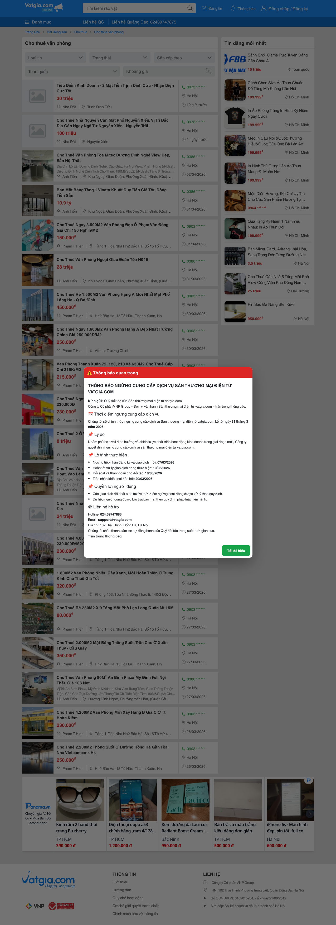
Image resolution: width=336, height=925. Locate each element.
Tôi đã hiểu (236, 550)
